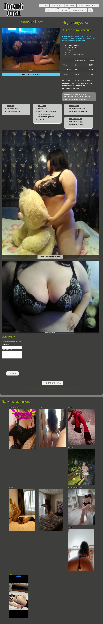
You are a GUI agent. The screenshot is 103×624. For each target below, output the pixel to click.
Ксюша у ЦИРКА (15, 407)
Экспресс (70, 5)
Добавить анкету (78, 10)
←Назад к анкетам (52, 383)
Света (70, 407)
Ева (40, 487)
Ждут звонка (56, 5)
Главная (44, 5)
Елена (70, 447)
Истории (63, 10)
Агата (11, 487)
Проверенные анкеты (87, 5)
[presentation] (16, 365)
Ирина (11, 574)
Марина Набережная (75, 487)
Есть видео (51, 10)
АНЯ (70, 528)
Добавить (12, 373)
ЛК (90, 10)
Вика (40, 407)
